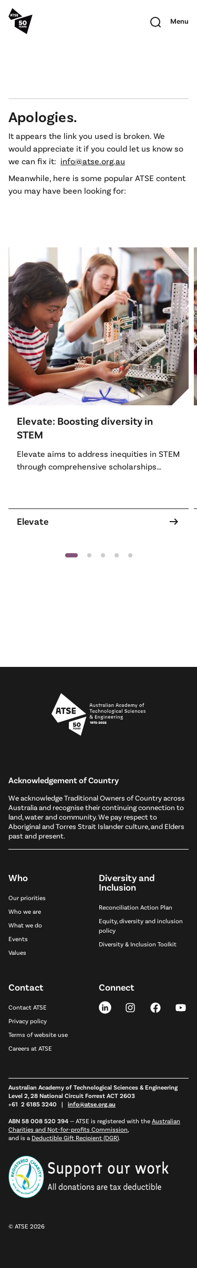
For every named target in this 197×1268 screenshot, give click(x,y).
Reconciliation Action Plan (135, 907)
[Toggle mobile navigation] (179, 21)
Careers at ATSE (30, 1048)
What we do (25, 924)
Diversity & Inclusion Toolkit (138, 943)
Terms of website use (38, 1034)
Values (17, 952)
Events (18, 938)
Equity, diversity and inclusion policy (141, 925)
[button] (71, 555)
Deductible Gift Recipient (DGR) (75, 1137)
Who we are (24, 911)
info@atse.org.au (92, 161)
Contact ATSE (27, 1007)
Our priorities (27, 897)
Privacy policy (27, 1020)
